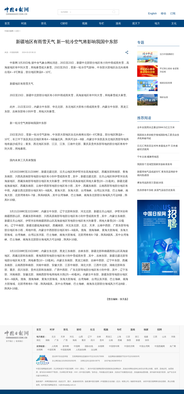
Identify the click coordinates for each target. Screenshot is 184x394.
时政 (24, 23)
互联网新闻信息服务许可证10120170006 (88, 356)
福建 (146, 336)
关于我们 (9, 341)
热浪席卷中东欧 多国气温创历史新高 (156, 190)
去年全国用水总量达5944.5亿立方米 (156, 127)
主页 (17, 31)
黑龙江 (109, 336)
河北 (72, 336)
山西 (81, 336)
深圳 (147, 340)
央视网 (101, 346)
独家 (146, 329)
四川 (93, 340)
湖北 (38, 340)
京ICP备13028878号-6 (113, 361)
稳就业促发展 (166, 83)
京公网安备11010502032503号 (64, 361)
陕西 (129, 340)
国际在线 (89, 346)
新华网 (66, 346)
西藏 (120, 340)
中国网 (77, 346)
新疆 (138, 340)
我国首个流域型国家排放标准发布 (154, 164)
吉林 (99, 336)
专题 (140, 42)
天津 (63, 336)
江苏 (128, 336)
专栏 (101, 23)
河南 (173, 336)
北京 (54, 336)
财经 (79, 329)
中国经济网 (129, 346)
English (152, 13)
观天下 (136, 23)
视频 (84, 23)
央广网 (173, 346)
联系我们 (19, 341)
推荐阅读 (144, 118)
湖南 (47, 340)
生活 (92, 329)
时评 (52, 329)
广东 (57, 340)
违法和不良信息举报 (60, 356)
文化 (174, 23)
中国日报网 (9, 31)
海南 (75, 340)
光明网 (39, 349)
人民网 (55, 346)
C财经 (64, 23)
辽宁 (90, 336)
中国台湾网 (144, 346)
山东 (164, 336)
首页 (7, 23)
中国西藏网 (160, 346)
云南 (111, 340)
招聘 (159, 329)
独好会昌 (164, 97)
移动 (163, 13)
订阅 (172, 13)
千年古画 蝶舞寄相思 (148, 157)
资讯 (43, 23)
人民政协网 (81, 349)
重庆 (84, 340)
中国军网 (52, 349)
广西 (66, 340)
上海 (119, 336)
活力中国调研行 (167, 54)
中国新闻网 (66, 349)
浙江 (137, 336)
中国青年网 (114, 346)
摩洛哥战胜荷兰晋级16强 (150, 182)
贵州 (102, 340)
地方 (157, 23)
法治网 (94, 349)
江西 (155, 336)
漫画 (118, 23)
